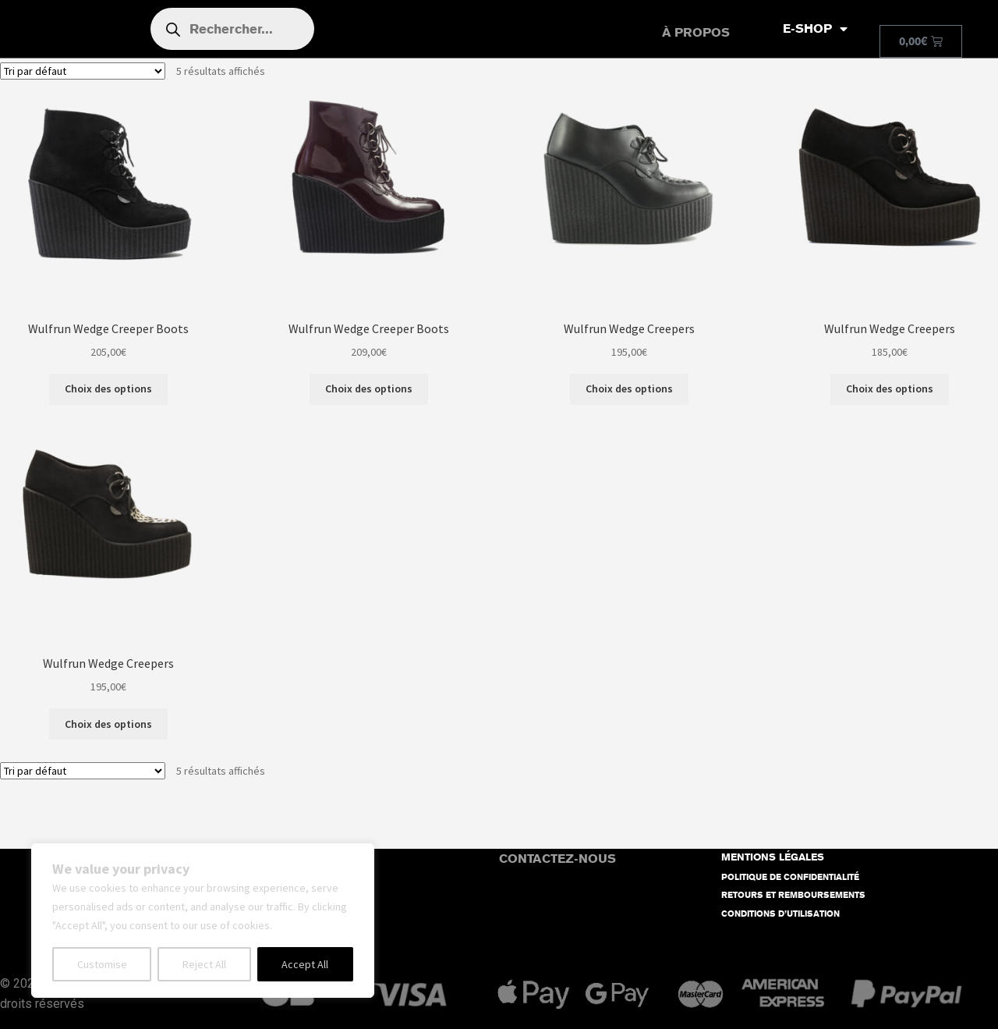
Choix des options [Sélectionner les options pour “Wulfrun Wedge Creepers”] (629, 388)
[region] (202, 920)
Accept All (304, 964)
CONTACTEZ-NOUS (557, 858)
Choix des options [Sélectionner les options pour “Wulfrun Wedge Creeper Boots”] (108, 388)
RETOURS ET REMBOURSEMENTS (793, 895)
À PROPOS (696, 32)
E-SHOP (815, 29)
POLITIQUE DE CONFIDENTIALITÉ (790, 877)
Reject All (204, 964)
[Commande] (82, 71)
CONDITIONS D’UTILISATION (780, 914)
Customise (102, 964)
